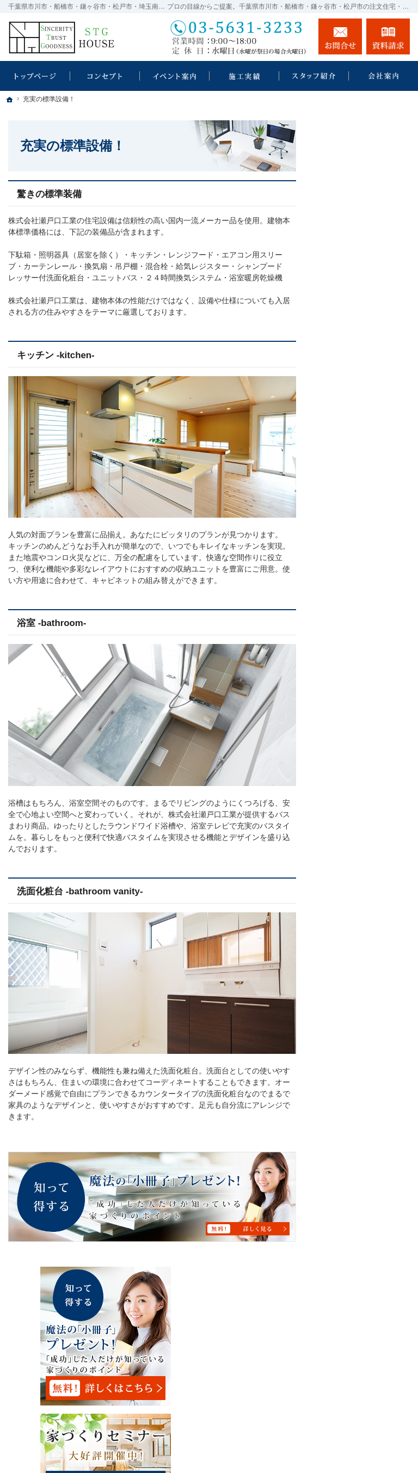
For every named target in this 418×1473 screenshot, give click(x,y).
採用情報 (345, 832)
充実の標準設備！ (360, 649)
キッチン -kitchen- (56, 355)
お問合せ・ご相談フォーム (344, 1371)
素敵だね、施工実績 (364, 593)
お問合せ (340, 36)
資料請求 (388, 36)
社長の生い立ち (356, 776)
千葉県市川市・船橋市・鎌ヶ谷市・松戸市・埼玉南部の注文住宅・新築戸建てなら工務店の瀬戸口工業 (254, 1443)
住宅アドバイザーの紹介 (364, 804)
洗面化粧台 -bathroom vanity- (80, 891)
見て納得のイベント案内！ (364, 476)
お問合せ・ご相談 (360, 889)
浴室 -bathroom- (51, 623)
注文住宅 (350, 448)
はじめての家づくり (364, 672)
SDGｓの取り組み (361, 381)
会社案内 (345, 752)
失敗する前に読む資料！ (364, 860)
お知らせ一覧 (353, 912)
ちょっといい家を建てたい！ (364, 565)
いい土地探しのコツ (364, 504)
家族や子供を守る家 (364, 696)
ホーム (341, 325)
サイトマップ (353, 959)
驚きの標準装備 (49, 194)
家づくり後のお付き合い (364, 724)
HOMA (341, 405)
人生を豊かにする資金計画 (364, 532)
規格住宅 (350, 427)
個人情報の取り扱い (364, 935)
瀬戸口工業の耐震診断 (364, 354)
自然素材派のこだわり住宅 (364, 621)
